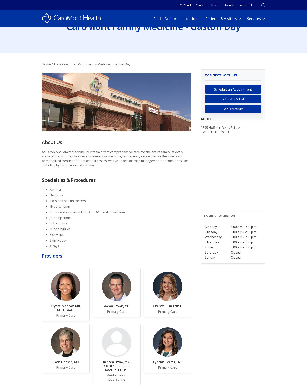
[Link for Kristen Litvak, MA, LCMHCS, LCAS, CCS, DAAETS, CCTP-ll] (117, 354)
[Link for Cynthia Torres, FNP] (167, 348)
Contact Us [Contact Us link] (245, 5)
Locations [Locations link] (191, 18)
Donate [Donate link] (229, 5)
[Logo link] (71, 18)
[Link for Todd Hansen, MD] (66, 348)
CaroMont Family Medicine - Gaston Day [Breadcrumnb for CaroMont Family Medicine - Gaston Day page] (101, 64)
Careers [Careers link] (201, 5)
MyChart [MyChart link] (185, 5)
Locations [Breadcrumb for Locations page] (61, 64)
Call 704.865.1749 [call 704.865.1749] (233, 99)
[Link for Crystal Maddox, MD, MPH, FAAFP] (66, 294)
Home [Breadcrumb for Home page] (46, 64)
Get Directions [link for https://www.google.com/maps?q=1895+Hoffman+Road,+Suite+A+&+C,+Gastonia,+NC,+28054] (233, 109)
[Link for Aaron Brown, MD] (117, 292)
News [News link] (215, 5)
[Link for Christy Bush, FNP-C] (167, 292)
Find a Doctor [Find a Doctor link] (165, 18)
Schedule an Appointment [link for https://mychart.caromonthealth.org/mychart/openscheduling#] (233, 89)
